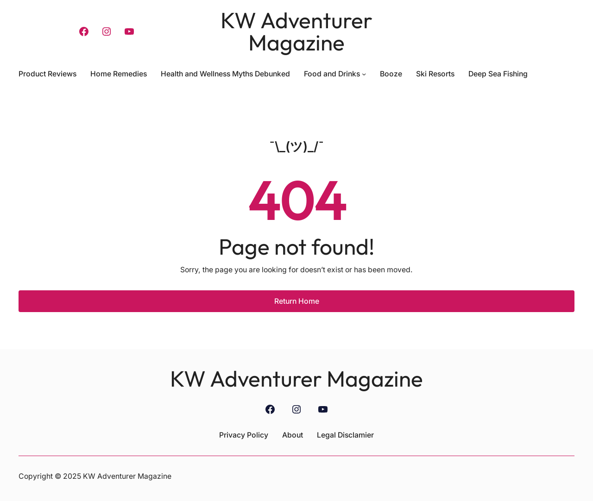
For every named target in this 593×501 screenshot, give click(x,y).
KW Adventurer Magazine (296, 31)
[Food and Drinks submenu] (364, 74)
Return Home (296, 301)
